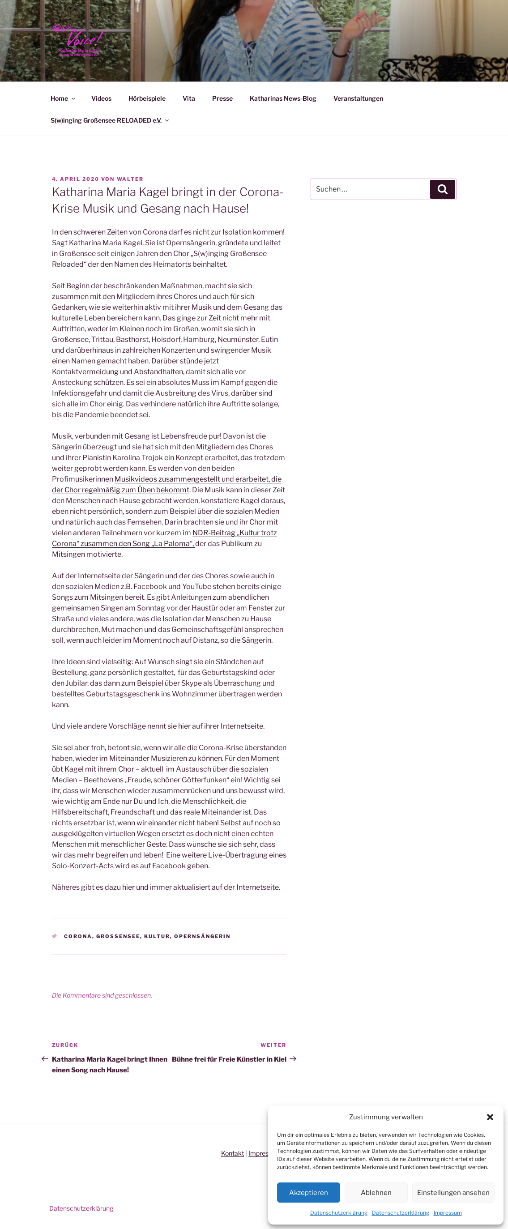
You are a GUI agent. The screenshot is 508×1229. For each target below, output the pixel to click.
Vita (189, 98)
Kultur (157, 936)
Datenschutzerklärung (338, 1212)
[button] (490, 1117)
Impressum (448, 1212)
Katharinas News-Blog (283, 98)
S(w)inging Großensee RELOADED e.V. (110, 120)
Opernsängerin (202, 936)
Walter (130, 179)
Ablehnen (376, 1193)
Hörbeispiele (147, 98)
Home (64, 98)
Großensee (118, 936)
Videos (101, 98)
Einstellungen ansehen (453, 1193)
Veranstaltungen (358, 98)
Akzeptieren (308, 1193)
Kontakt (232, 1153)
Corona (78, 936)
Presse (222, 98)
